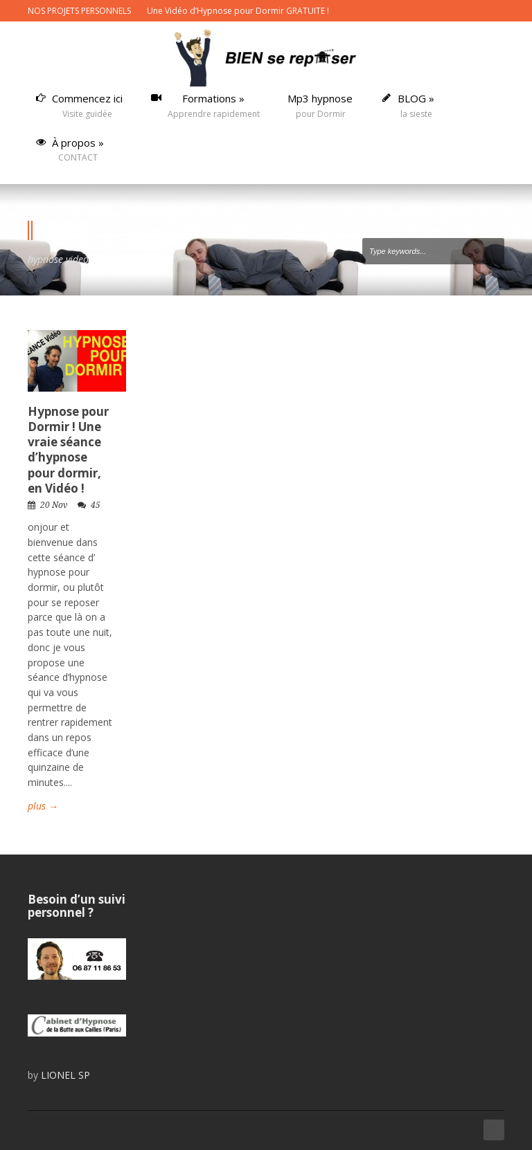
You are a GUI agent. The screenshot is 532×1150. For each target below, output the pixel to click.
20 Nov (53, 505)
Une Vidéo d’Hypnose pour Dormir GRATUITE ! (238, 11)
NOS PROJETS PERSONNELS (79, 11)
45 (95, 505)
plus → (43, 805)
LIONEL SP (65, 1074)
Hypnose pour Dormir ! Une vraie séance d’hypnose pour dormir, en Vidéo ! (68, 449)
